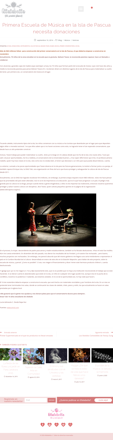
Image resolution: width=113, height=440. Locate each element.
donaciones (16, 46)
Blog (60, 40)
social (77, 46)
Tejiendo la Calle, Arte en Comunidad (33, 370)
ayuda (9, 46)
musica (57, 46)
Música (67, 40)
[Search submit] (109, 15)
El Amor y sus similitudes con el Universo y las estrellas (56, 371)
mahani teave (45, 46)
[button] (81, 9)
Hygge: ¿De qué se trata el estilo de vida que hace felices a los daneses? (79, 372)
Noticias (76, 40)
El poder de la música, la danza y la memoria (102, 368)
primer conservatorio (67, 46)
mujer (52, 46)
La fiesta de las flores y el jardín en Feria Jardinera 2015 (11, 368)
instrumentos (25, 46)
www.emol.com (13, 307)
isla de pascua (35, 46)
